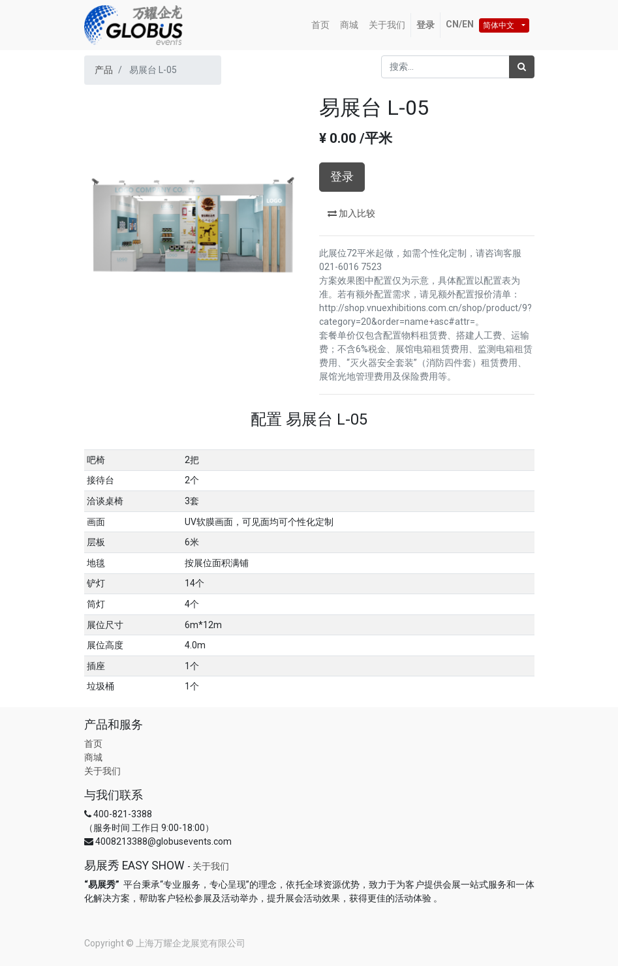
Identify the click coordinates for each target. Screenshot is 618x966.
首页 (93, 743)
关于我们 (102, 771)
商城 (93, 757)
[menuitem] (320, 25)
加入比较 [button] (351, 213)
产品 (104, 70)
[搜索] (521, 66)
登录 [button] (342, 176)
